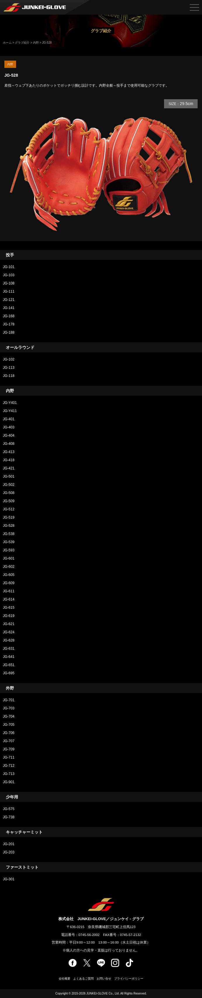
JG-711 (8, 757)
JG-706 (8, 733)
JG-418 (8, 460)
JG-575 (8, 809)
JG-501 (8, 476)
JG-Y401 (10, 403)
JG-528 (8, 526)
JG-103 (8, 275)
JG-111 (8, 291)
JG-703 (8, 708)
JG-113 (8, 368)
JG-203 (8, 852)
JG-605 (8, 575)
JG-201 (8, 844)
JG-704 (8, 716)
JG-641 (8, 657)
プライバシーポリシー (128, 978)
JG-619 (8, 616)
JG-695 (8, 673)
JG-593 (8, 550)
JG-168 (8, 316)
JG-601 (8, 558)
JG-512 (8, 509)
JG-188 (8, 332)
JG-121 (8, 300)
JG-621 (8, 624)
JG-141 (8, 308)
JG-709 (8, 749)
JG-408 (8, 444)
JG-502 (8, 485)
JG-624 (8, 632)
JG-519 (8, 517)
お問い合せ (104, 978)
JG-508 (8, 493)
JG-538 (8, 534)
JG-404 (8, 435)
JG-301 (8, 879)
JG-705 (8, 725)
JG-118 (8, 376)
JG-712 (8, 766)
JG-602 (8, 567)
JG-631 (8, 649)
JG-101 (8, 267)
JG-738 (8, 817)
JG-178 (8, 324)
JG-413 (8, 452)
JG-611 (8, 591)
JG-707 (8, 741)
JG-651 (8, 665)
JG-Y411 (10, 411)
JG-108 (8, 283)
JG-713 (8, 774)
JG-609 (8, 583)
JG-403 (8, 427)
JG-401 (8, 419)
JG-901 (8, 782)
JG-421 (8, 468)
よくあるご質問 (83, 978)
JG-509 (8, 501)
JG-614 (8, 599)
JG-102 (8, 359)
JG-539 (8, 542)
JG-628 (10, 640)
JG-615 (8, 608)
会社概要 (64, 978)
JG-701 (8, 700)
